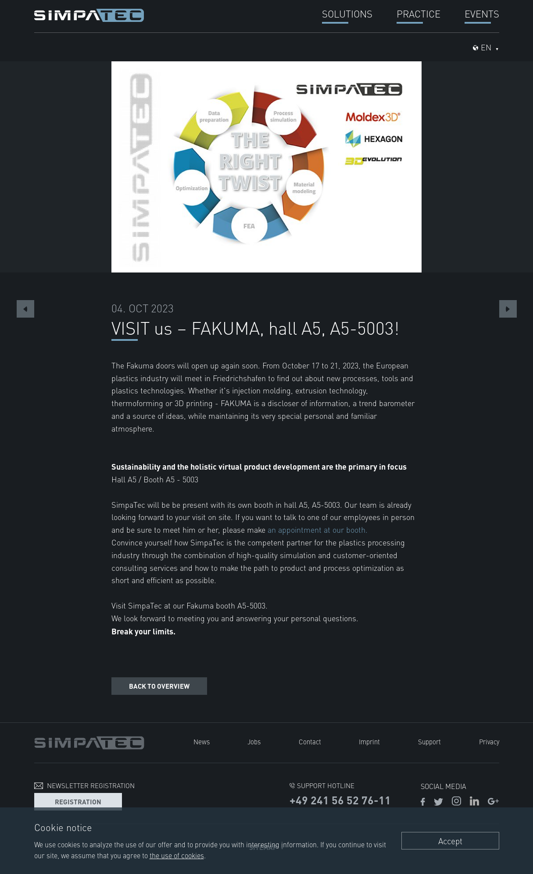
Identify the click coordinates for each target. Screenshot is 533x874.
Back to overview (159, 685)
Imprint (369, 741)
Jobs (254, 741)
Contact (310, 741)
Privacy (489, 741)
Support (429, 741)
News (201, 741)
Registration (78, 801)
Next (508, 309)
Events (482, 13)
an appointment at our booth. (318, 529)
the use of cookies (177, 855)
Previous (25, 309)
